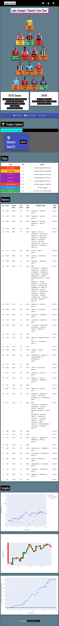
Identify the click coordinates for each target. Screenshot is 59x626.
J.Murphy (43, 56)
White (20, 42)
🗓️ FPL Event (17, 115)
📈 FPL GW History (30, 115)
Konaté (25, 86)
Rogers (34, 56)
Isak (20, 71)
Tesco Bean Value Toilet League (11, 130)
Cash (38, 42)
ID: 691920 (42, 115)
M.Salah (14, 56)
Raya (29, 27)
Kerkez (29, 42)
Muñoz (34, 86)
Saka (23, 56)
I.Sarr (43, 86)
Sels (15, 86)
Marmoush (29, 71)
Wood (39, 71)
